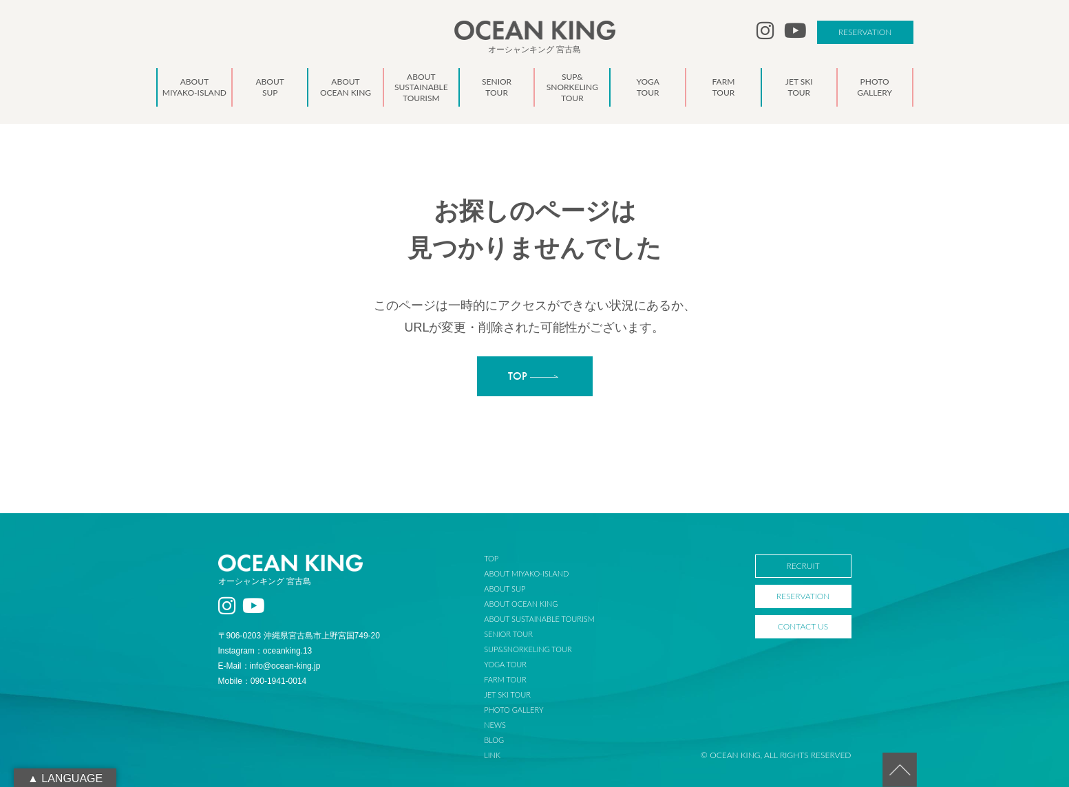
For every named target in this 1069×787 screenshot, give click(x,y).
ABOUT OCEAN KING (521, 603)
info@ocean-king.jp (285, 666)
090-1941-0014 (278, 681)
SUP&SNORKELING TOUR (528, 649)
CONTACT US (803, 626)
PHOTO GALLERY (513, 709)
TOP (491, 558)
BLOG (494, 739)
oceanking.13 (287, 651)
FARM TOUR (505, 679)
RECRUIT (802, 566)
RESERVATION (865, 32)
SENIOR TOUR (508, 633)
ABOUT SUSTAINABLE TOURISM (539, 618)
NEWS (495, 724)
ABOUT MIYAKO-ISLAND (526, 573)
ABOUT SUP (504, 588)
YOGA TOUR (505, 664)
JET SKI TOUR (507, 694)
